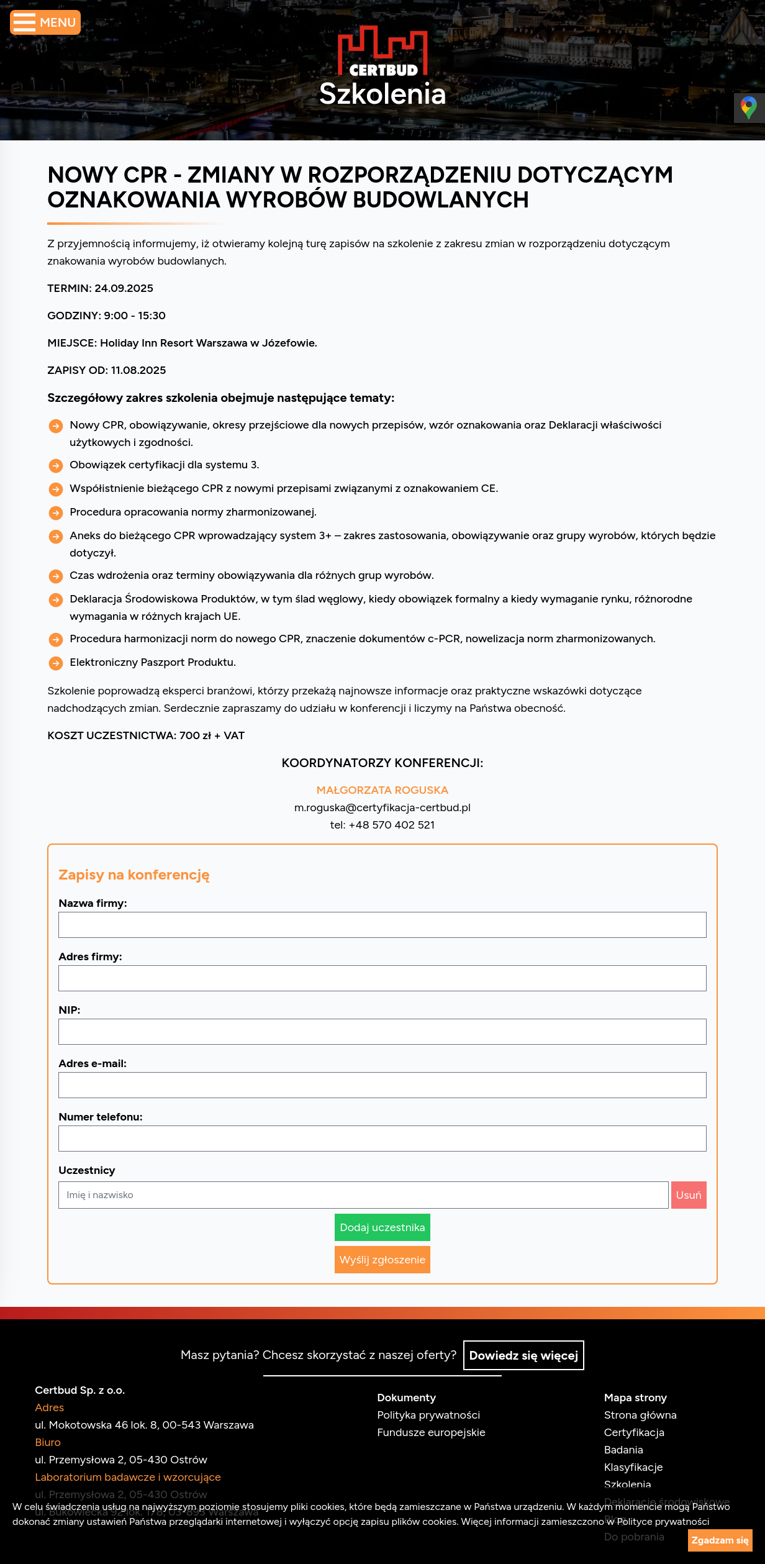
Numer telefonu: (105, 1117)
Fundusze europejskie (431, 1431)
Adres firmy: (95, 956)
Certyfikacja (629, 1431)
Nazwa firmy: (97, 903)
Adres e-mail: (97, 1063)
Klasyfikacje (628, 1466)
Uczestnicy (91, 1170)
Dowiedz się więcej (524, 1354)
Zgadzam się (720, 1540)
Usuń (684, 1195)
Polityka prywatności (428, 1414)
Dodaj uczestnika (382, 1227)
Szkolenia (622, 1483)
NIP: (74, 1010)
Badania (618, 1448)
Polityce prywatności (663, 1521)
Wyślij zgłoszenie (383, 1259)
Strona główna (635, 1414)
